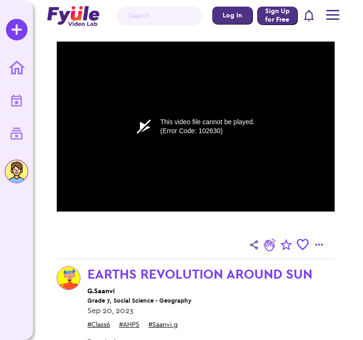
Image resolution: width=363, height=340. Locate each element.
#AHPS (129, 325)
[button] (309, 16)
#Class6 (98, 325)
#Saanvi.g (163, 325)
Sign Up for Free (277, 15)
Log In (232, 15)
